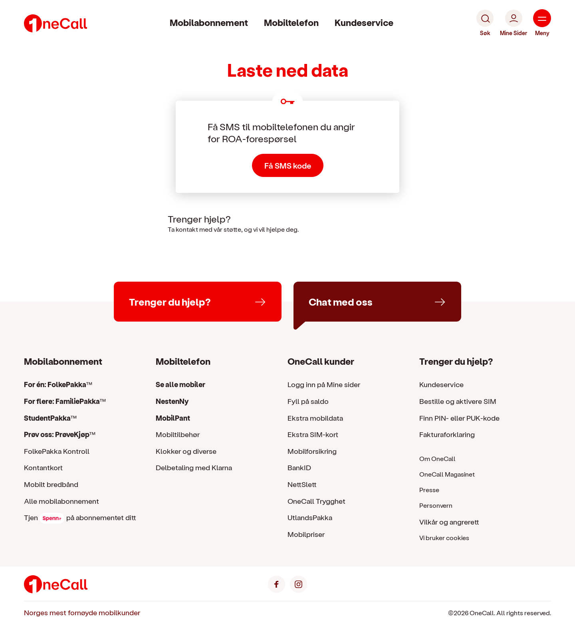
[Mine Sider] (513, 23)
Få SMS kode (287, 165)
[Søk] (485, 23)
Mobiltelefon (291, 22)
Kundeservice (364, 22)
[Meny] (542, 23)
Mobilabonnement (209, 22)
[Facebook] (277, 583)
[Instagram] (298, 583)
